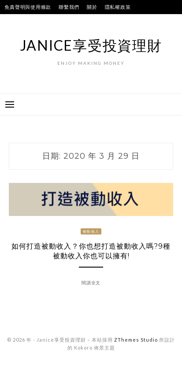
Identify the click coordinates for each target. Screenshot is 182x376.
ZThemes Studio (136, 339)
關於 (92, 7)
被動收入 (91, 231)
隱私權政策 (118, 7)
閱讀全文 (91, 282)
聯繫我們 (69, 7)
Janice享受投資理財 (91, 45)
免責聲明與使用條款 (27, 7)
